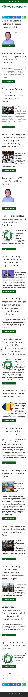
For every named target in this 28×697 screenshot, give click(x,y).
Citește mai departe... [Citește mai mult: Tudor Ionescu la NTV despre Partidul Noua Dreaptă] (9, 208)
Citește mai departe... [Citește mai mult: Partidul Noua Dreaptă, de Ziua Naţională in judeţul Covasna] (9, 518)
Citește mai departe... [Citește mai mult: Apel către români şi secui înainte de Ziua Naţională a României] (9, 666)
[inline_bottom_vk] (14, 684)
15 (3, 678)
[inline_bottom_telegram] (9, 684)
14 (22, 676)
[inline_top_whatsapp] (24, 17)
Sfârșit (18, 681)
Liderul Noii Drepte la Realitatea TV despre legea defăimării (11, 24)
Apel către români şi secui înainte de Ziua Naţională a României (13, 645)
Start (4, 676)
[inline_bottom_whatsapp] (24, 684)
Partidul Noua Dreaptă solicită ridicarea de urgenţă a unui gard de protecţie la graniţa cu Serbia (12, 95)
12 (14, 676)
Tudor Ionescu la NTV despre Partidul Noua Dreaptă (12, 181)
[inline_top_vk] (14, 17)
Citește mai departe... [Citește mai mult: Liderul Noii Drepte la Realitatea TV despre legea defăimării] (8, 46)
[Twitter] (12, 1)
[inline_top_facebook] (19, 17)
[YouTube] (15, 1)
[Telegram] (9, 1)
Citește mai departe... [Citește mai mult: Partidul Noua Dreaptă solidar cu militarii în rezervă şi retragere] (9, 463)
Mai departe (10, 681)
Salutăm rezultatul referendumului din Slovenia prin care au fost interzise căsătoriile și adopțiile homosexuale (13, 613)
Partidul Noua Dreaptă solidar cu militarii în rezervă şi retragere (12, 431)
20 (23, 678)
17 (11, 678)
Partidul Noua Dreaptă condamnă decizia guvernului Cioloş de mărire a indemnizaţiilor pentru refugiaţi (13, 572)
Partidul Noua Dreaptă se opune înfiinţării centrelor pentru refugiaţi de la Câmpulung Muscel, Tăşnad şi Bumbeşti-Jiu (14, 140)
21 (3, 681)
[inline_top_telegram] (9, 17)
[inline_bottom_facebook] (19, 684)
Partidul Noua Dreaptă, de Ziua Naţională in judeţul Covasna (14, 473)
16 (7, 678)
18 (15, 678)
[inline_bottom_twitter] (4, 684)
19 (19, 678)
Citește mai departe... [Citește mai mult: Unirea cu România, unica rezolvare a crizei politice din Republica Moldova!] (9, 420)
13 (18, 676)
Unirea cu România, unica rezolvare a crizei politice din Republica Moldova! (13, 393)
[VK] (18, 1)
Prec (10, 676)
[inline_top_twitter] (4, 17)
